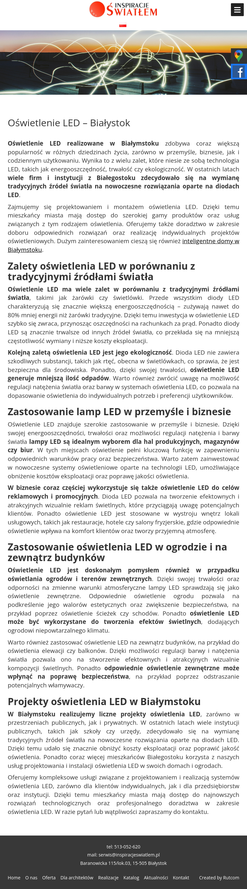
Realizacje (108, 878)
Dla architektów (76, 878)
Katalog (131, 878)
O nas (31, 878)
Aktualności (156, 878)
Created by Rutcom (219, 878)
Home (14, 878)
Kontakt (181, 878)
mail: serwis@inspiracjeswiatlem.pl (123, 855)
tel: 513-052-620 (124, 847)
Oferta (49, 878)
